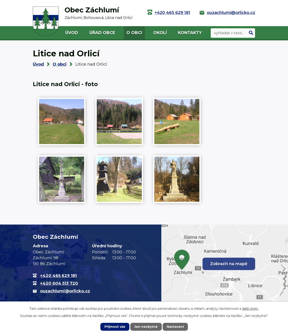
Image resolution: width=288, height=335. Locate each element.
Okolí (160, 32)
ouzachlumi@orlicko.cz (231, 12)
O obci (134, 32)
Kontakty (190, 32)
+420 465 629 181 (172, 12)
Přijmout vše (114, 327)
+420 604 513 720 (59, 283)
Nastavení (175, 327)
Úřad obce (102, 32)
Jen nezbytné (146, 327)
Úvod (71, 32)
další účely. (250, 309)
